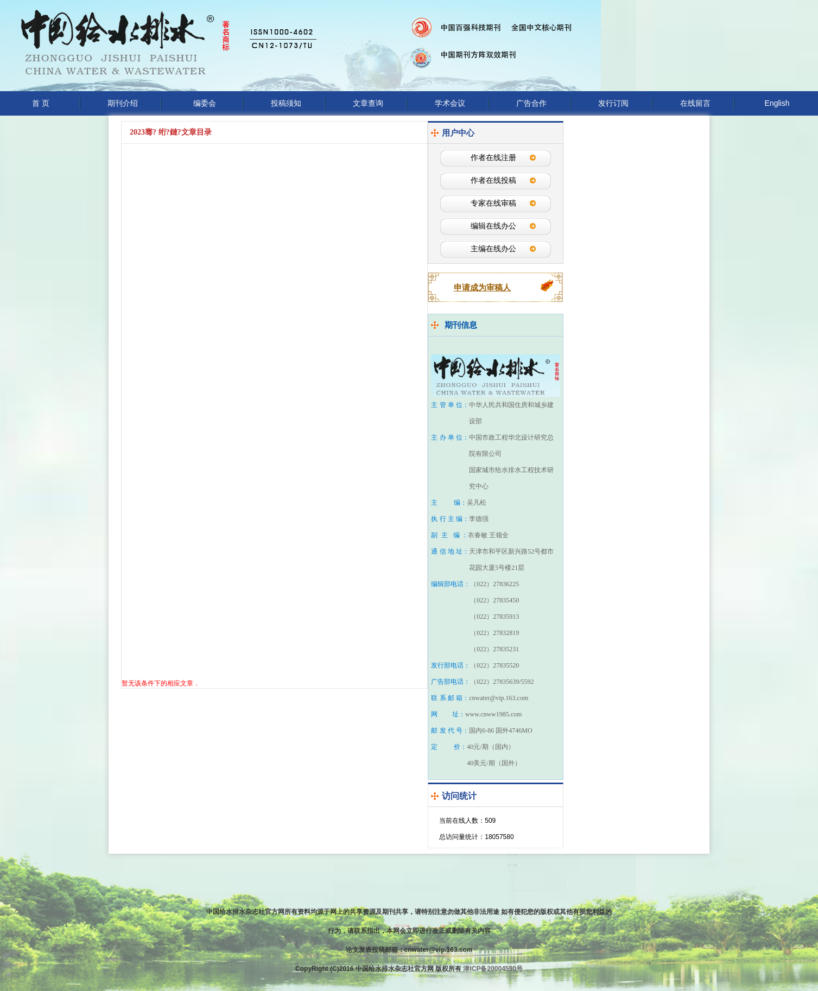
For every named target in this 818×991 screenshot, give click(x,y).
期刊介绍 (122, 103)
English (777, 103)
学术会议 (450, 103)
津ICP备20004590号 (492, 969)
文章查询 (368, 103)
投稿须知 (286, 103)
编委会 (204, 103)
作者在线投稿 (493, 180)
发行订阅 (613, 103)
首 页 (40, 103)
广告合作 (531, 103)
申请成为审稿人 (482, 287)
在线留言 (695, 103)
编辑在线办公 (493, 226)
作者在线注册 (493, 158)
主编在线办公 (493, 249)
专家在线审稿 (493, 203)
